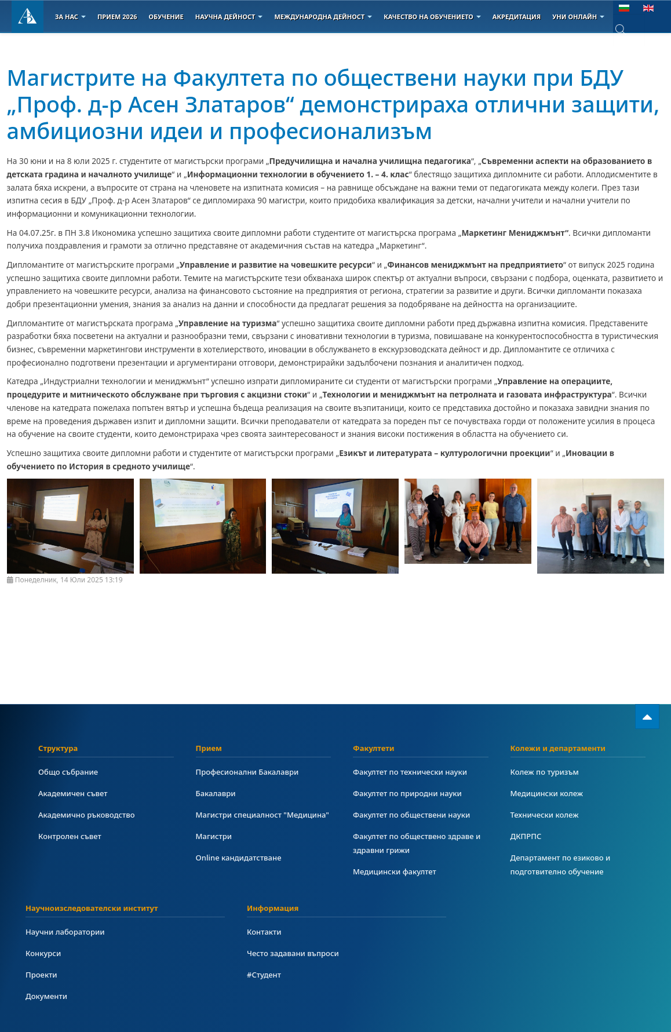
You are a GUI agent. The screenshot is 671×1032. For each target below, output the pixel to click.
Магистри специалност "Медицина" (241, 821)
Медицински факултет (396, 871)
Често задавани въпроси (295, 952)
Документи (47, 995)
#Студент (265, 974)
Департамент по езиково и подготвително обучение (563, 864)
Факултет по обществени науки (414, 814)
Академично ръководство (89, 814)
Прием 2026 (117, 16)
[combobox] (629, 30)
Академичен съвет (74, 792)
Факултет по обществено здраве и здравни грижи (420, 842)
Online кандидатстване (241, 871)
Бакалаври (217, 792)
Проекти (42, 974)
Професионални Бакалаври (250, 771)
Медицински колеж (548, 792)
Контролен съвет (71, 835)
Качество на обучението (432, 16)
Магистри (215, 849)
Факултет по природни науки (410, 792)
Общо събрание (69, 771)
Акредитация (517, 16)
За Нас (70, 16)
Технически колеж (546, 814)
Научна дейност (229, 16)
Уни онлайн (578, 16)
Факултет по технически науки (413, 771)
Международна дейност (323, 16)
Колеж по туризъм (546, 771)
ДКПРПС (527, 835)
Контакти (265, 931)
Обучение (165, 16)
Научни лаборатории (67, 931)
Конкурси (44, 952)
